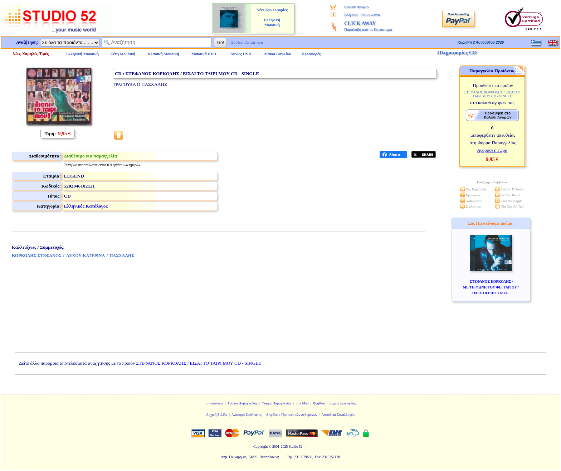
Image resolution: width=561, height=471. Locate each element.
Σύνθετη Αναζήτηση (247, 42)
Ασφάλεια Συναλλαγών (338, 415)
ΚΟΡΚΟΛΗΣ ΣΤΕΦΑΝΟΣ (37, 255)
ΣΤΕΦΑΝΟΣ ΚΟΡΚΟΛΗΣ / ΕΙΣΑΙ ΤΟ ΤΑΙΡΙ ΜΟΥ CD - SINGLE (198, 363)
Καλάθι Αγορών (356, 7)
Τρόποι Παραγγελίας (243, 403)
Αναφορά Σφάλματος (246, 415)
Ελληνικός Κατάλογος (86, 206)
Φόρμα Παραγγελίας (276, 403)
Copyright (260, 446)
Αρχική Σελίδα (217, 415)
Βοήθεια (350, 15)
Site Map (302, 403)
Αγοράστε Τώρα (492, 150)
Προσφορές (311, 54)
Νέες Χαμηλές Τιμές (31, 54)
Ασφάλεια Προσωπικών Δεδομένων (291, 415)
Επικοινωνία (370, 15)
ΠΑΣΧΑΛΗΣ (121, 255)
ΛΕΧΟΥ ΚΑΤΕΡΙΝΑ (85, 255)
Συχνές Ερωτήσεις (342, 403)
